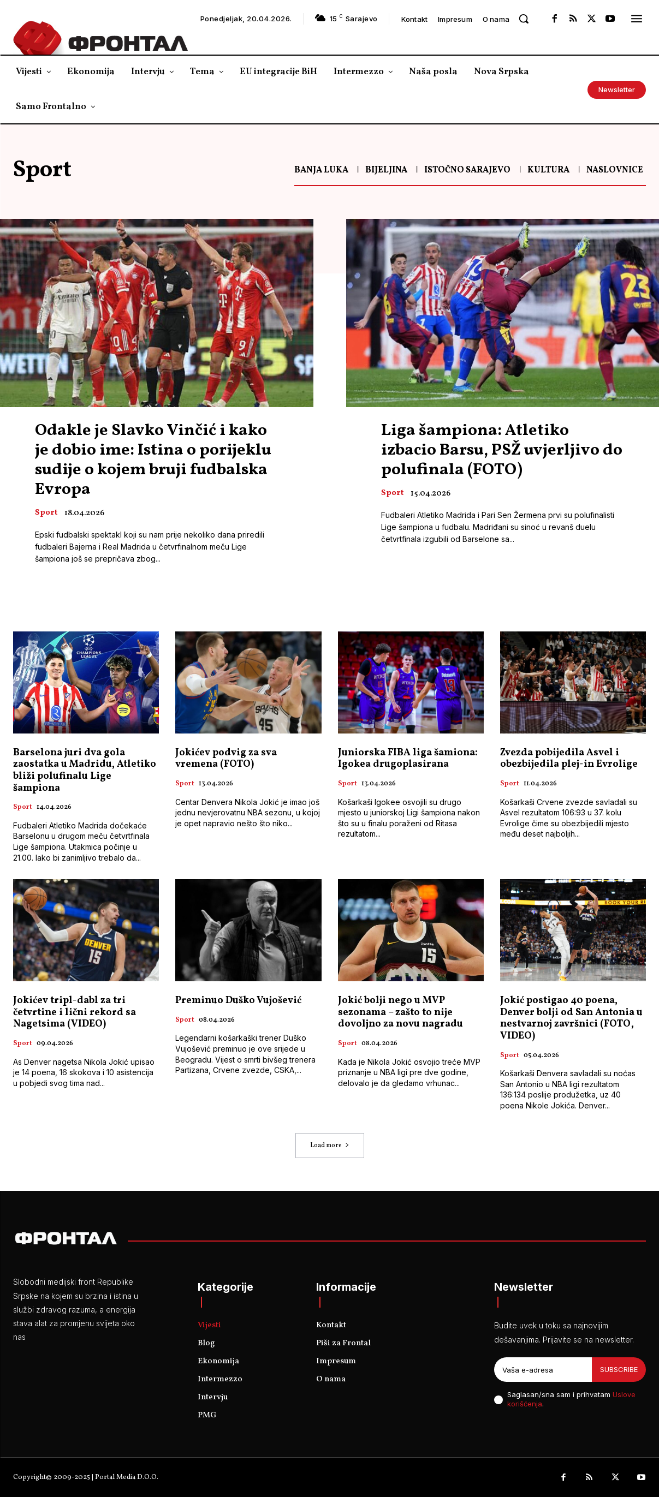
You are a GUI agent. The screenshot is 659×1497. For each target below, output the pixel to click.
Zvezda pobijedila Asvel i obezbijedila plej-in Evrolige (569, 759)
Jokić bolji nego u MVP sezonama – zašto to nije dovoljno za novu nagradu (400, 1012)
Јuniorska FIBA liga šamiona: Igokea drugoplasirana (408, 759)
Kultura (548, 170)
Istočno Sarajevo (467, 170)
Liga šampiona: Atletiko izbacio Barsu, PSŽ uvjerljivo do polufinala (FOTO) (501, 450)
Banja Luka (321, 170)
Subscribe (619, 1369)
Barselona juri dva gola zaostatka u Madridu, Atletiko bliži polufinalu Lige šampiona (84, 770)
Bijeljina (386, 170)
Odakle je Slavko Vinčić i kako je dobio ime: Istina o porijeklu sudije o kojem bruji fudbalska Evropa (153, 460)
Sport (46, 513)
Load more (329, 1145)
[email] (543, 1369)
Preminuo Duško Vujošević (238, 1000)
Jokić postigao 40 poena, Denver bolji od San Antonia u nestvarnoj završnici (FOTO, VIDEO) (571, 1018)
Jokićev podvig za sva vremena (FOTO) (226, 759)
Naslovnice (614, 170)
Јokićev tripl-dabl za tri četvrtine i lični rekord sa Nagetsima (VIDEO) (74, 1012)
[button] (523, 18)
